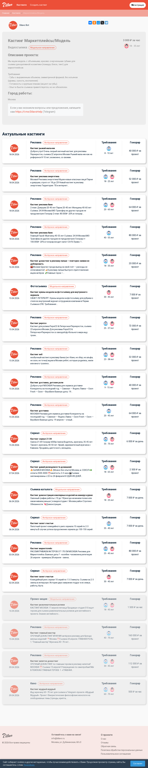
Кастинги (22, 5)
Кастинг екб (36, 354)
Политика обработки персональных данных (122, 750)
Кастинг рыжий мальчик (42, 148)
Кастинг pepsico (38, 323)
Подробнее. (29, 765)
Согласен (137, 763)
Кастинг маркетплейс (41, 548)
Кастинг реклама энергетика (44, 176)
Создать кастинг (38, 5)
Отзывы (104, 742)
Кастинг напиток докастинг (44, 661)
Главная (5, 13)
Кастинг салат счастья (41, 523)
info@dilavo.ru (58, 738)
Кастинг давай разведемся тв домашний (51, 467)
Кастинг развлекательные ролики (47, 605)
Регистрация (137, 5)
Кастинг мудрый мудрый (43, 689)
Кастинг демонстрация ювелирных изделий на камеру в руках (61, 495)
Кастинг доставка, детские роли (46, 382)
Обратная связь (108, 746)
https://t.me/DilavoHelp (28, 111)
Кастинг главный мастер (42, 633)
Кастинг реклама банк (41, 204)
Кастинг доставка (39, 411)
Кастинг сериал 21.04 (41, 439)
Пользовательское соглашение (116, 754)
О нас (103, 739)
